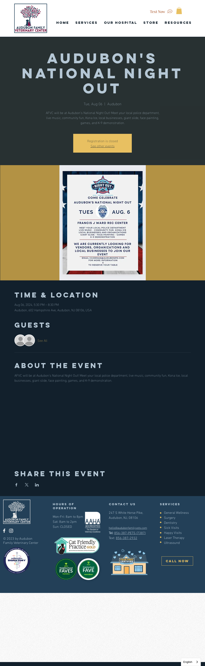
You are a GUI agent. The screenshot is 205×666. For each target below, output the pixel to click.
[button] (179, 10)
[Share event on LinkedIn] (37, 484)
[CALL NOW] (177, 561)
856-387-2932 (126, 538)
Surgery (169, 518)
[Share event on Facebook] (16, 484)
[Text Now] (161, 11)
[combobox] (191, 662)
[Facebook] (4, 530)
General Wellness (176, 513)
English (187, 661)
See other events (103, 146)
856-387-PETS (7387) (130, 533)
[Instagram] (11, 530)
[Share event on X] (27, 484)
